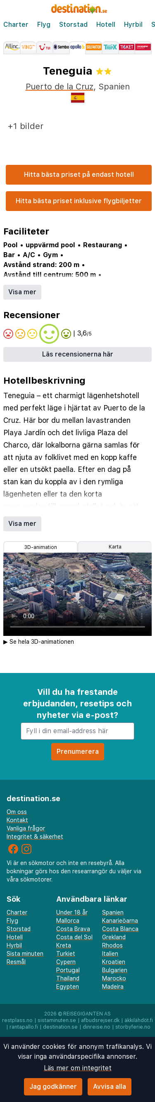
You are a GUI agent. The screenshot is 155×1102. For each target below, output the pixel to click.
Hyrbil (133, 24)
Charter (16, 24)
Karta (115, 547)
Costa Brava (73, 929)
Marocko (114, 978)
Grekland (114, 937)
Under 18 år (72, 912)
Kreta (63, 945)
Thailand (67, 978)
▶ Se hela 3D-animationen (38, 641)
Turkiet (65, 953)
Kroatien (113, 962)
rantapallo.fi (24, 1027)
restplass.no (17, 1020)
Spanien (113, 912)
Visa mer (22, 292)
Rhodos (112, 945)
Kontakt (17, 820)
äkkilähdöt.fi (138, 1020)
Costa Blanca (120, 929)
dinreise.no (96, 1027)
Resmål (16, 962)
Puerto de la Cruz (59, 86)
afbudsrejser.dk (100, 1020)
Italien (110, 953)
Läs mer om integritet (78, 1068)
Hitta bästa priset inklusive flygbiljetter (79, 201)
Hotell (105, 24)
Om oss (17, 812)
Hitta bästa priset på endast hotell (79, 174)
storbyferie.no (132, 1027)
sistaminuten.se (57, 1020)
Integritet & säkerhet (35, 836)
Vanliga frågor (26, 828)
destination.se (60, 1027)
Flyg (43, 24)
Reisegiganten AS (87, 1014)
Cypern (66, 962)
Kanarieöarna (120, 920)
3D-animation (40, 547)
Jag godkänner (53, 1086)
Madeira (113, 986)
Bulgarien (114, 970)
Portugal (68, 970)
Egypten (67, 986)
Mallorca (67, 920)
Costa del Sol (74, 937)
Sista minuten (25, 953)
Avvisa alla (109, 1086)
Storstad (73, 24)
